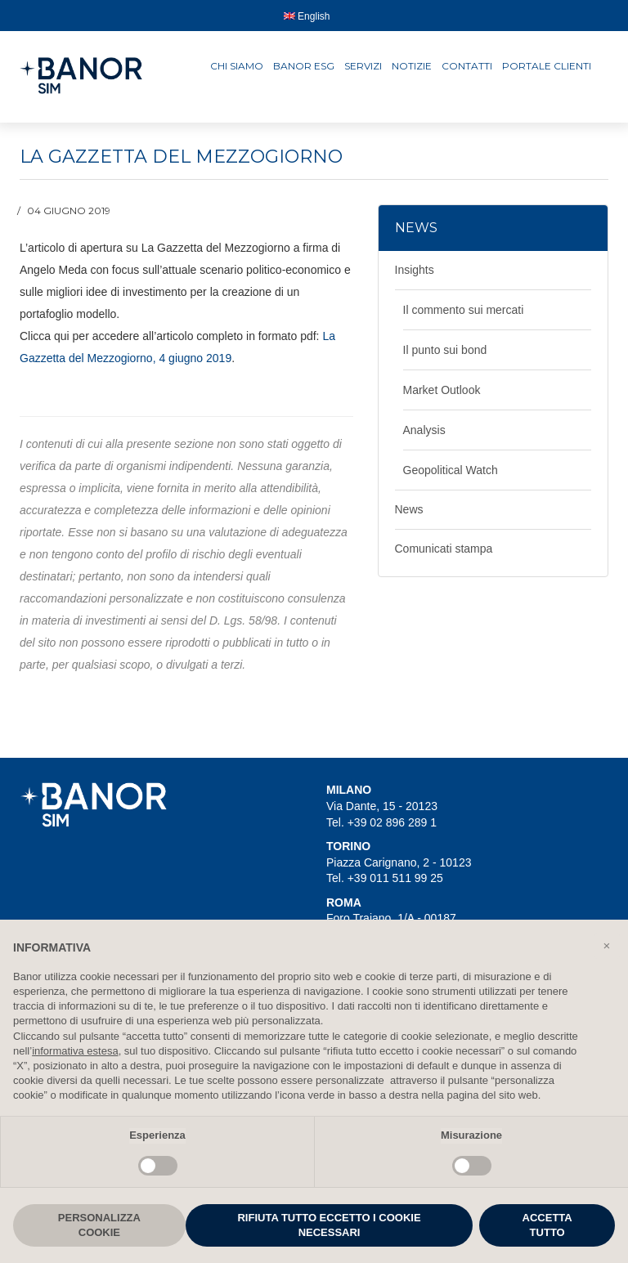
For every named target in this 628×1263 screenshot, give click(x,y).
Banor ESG (303, 66)
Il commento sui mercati (463, 309)
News (409, 509)
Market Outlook (442, 389)
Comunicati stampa (444, 548)
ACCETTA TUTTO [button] (547, 1224)
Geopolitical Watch (450, 470)
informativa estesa (75, 1051)
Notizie (412, 66)
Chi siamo (236, 66)
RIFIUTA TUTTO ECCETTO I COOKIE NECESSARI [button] (328, 1224)
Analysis (424, 430)
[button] (607, 946)
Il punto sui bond (445, 349)
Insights (414, 269)
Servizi (363, 66)
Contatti (467, 66)
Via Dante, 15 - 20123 (381, 806)
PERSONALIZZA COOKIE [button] (99, 1224)
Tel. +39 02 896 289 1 (381, 822)
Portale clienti (546, 66)
